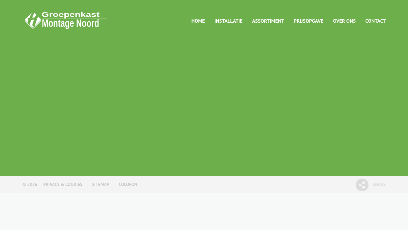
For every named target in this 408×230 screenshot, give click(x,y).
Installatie (229, 21)
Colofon (128, 184)
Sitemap (100, 184)
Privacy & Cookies (63, 184)
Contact (375, 21)
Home (198, 21)
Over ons (344, 21)
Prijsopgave (309, 21)
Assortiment (268, 21)
